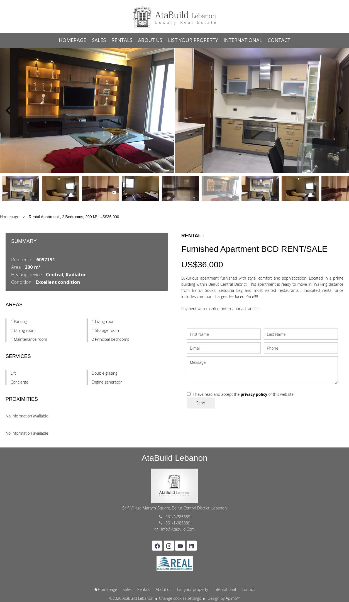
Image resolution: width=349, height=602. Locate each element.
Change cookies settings (180, 598)
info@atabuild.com (178, 529)
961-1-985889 (177, 523)
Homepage (174, 17)
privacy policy (254, 394)
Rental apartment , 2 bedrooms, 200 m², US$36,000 (74, 217)
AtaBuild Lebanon (174, 457)
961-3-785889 (177, 516)
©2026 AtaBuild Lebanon (131, 598)
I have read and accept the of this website (243, 394)
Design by (223, 598)
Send (200, 403)
